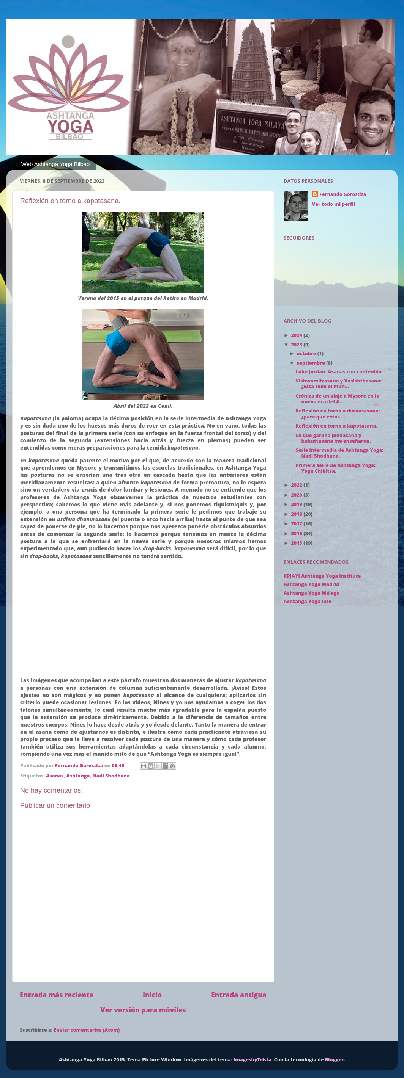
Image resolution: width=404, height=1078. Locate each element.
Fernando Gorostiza (342, 194)
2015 (297, 543)
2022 (297, 485)
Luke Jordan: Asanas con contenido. (339, 371)
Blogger (334, 1059)
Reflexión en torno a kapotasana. (336, 426)
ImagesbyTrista (252, 1059)
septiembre (312, 363)
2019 (297, 504)
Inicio (152, 994)
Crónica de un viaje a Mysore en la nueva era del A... (337, 399)
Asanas (54, 775)
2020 (297, 495)
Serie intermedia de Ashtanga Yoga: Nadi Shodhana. (339, 453)
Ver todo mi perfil (333, 204)
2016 (297, 533)
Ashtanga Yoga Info (307, 601)
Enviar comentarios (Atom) (87, 1030)
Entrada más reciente (56, 994)
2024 (297, 335)
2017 (297, 523)
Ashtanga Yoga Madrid (311, 584)
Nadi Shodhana (111, 775)
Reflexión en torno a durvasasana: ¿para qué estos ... (337, 413)
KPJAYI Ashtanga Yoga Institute (322, 576)
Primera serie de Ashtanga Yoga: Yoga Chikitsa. (335, 468)
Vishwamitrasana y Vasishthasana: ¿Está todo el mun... (338, 384)
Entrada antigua (239, 994)
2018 (297, 514)
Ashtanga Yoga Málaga (311, 593)
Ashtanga (78, 775)
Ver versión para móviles (143, 1009)
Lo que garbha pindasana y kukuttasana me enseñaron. (333, 438)
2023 (297, 345)
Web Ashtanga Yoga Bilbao (55, 164)
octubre (307, 353)
